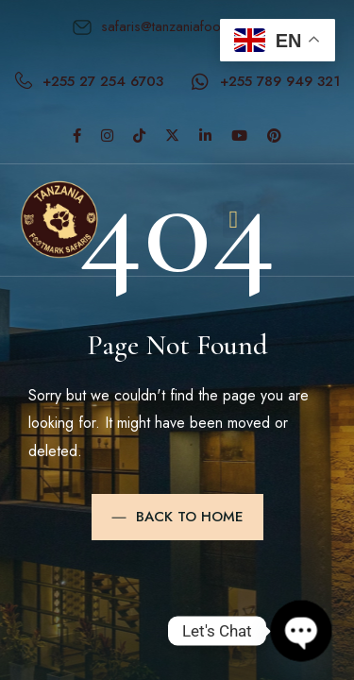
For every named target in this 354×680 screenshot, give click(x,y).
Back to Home (177, 516)
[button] (233, 219)
